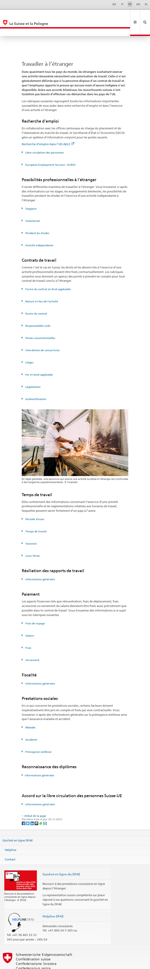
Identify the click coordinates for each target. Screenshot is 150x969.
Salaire (29, 620)
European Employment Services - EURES (50, 149)
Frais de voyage (35, 608)
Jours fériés (32, 540)
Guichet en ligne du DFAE (61, 859)
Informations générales (40, 564)
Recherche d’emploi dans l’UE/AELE (48, 129)
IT (122, 4)
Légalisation (32, 371)
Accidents (31, 724)
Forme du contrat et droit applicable (48, 274)
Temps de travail (35, 516)
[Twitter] (28, 808)
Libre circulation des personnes (44, 137)
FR (129, 4)
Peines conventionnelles (40, 323)
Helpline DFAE (53, 901)
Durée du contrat (36, 298)
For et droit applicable (39, 359)
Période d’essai (34, 504)
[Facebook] (24, 808)
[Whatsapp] (41, 808)
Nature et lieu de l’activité (41, 286)
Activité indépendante (39, 230)
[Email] (45, 808)
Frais (28, 632)
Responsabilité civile (37, 310)
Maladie (30, 712)
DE (114, 4)
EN (138, 4)
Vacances (31, 528)
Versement (32, 645)
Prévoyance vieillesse (38, 736)
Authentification (35, 384)
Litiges (29, 347)
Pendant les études (37, 218)
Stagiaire (31, 193)
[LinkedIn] (32, 808)
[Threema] (37, 808)
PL (146, 4)
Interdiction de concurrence (42, 335)
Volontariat (32, 205)
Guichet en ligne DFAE (17, 825)
